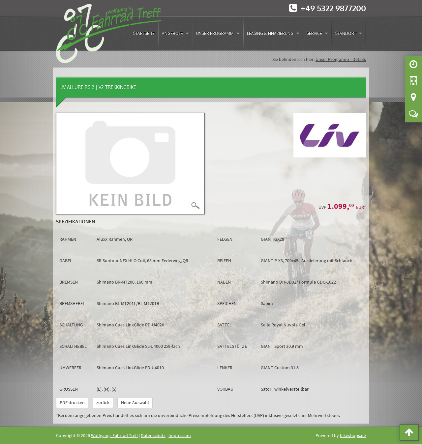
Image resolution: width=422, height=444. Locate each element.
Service (314, 33)
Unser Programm (215, 33)
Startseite (144, 33)
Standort (345, 33)
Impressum (179, 435)
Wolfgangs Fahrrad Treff (114, 435)
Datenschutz (153, 435)
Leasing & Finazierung (270, 33)
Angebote (172, 33)
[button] (409, 434)
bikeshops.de (353, 435)
